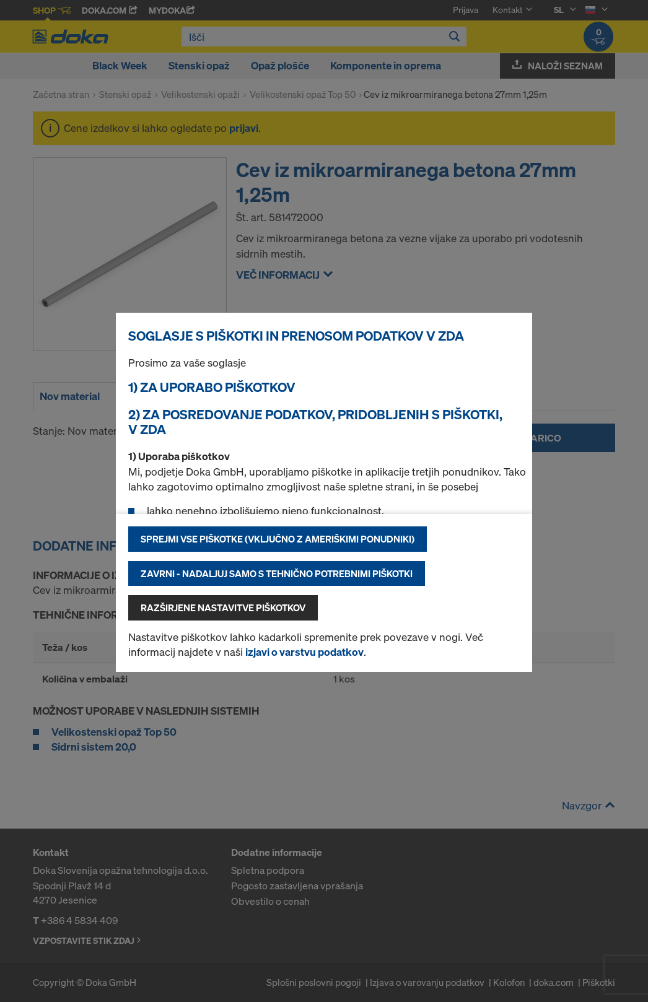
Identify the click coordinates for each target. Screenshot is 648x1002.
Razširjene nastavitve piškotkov (223, 607)
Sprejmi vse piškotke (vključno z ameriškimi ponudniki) (277, 539)
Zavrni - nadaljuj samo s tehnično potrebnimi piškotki (277, 573)
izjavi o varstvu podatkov (304, 652)
